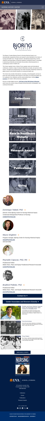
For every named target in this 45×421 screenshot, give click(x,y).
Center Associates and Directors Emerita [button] (22, 302)
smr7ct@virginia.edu (9, 292)
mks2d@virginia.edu (9, 239)
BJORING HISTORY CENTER (11, 7)
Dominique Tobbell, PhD (14, 210)
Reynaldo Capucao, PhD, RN (16, 260)
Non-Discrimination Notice (23, 416)
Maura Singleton (11, 235)
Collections (22, 393)
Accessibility (32, 416)
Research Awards (22, 400)
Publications (22, 397)
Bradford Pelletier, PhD (13, 285)
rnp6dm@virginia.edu (9, 216)
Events (22, 395)
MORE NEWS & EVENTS (22, 352)
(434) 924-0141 (22, 388)
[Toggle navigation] (43, 7)
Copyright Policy (13, 416)
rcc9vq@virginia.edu (9, 266)
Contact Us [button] (22, 296)
